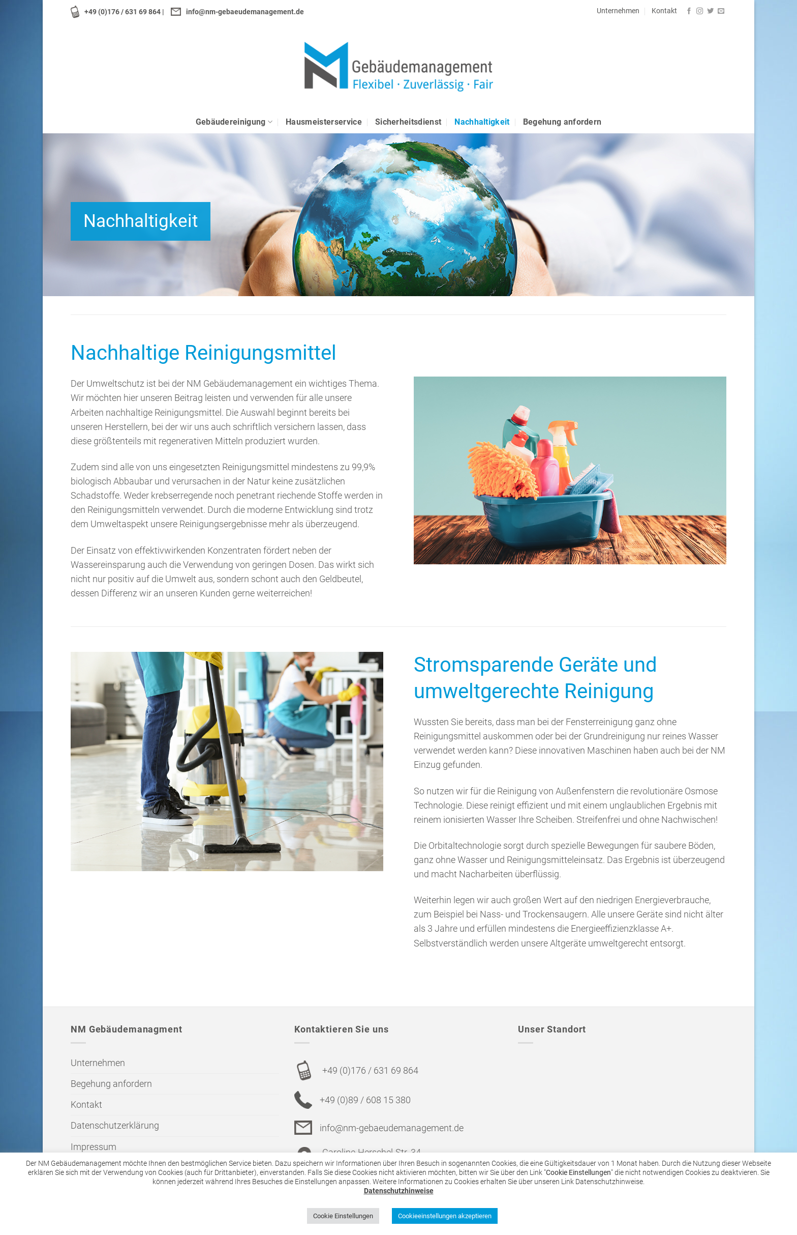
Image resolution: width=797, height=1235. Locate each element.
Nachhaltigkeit (481, 122)
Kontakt (664, 11)
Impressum (93, 1147)
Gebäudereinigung (234, 122)
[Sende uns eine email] (721, 11)
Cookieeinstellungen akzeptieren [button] (445, 1216)
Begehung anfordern (562, 122)
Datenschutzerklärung (115, 1126)
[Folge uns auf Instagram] (699, 11)
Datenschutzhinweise (399, 1191)
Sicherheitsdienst (408, 122)
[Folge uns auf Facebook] (689, 11)
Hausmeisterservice (324, 122)
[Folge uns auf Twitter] (710, 11)
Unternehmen (618, 11)
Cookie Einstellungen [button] (343, 1216)
